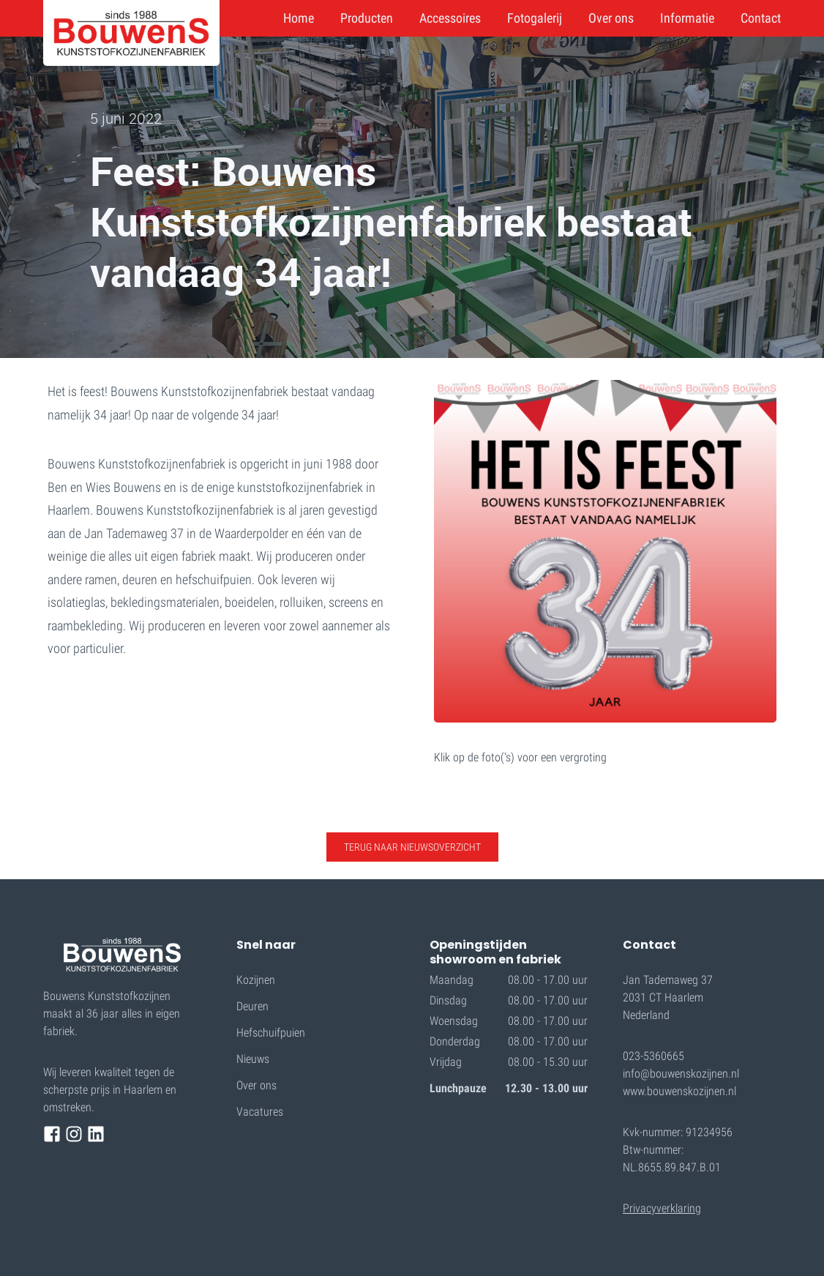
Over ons (611, 18)
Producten (366, 18)
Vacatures (259, 1112)
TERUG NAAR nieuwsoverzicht (412, 847)
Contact (761, 18)
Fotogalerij (534, 18)
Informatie (687, 18)
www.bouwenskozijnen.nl (679, 1091)
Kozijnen (255, 980)
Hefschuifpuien (270, 1033)
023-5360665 (653, 1056)
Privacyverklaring (662, 1208)
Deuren (252, 1006)
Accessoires (450, 18)
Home (298, 18)
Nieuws (252, 1059)
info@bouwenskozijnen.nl (681, 1074)
